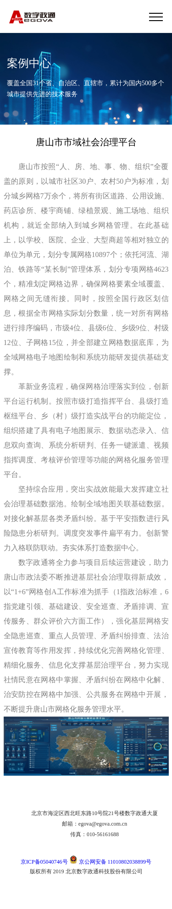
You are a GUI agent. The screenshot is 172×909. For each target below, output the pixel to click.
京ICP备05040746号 (44, 862)
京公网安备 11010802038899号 (110, 862)
